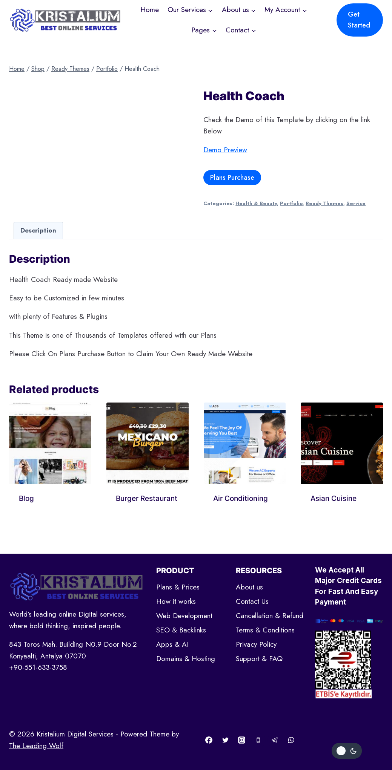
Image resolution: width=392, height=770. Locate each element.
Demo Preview (225, 150)
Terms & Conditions (265, 630)
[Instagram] (242, 740)
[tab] (38, 230)
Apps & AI (172, 644)
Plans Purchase (232, 177)
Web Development (184, 616)
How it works (176, 601)
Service (356, 203)
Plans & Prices (178, 587)
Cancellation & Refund (269, 616)
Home (149, 10)
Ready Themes (324, 203)
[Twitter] (225, 740)
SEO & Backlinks (181, 630)
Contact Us (252, 601)
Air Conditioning (240, 498)
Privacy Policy (256, 644)
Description (38, 230)
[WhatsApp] (291, 740)
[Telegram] (274, 740)
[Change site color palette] (347, 751)
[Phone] (258, 740)
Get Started (359, 19)
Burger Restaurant (146, 498)
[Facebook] (209, 740)
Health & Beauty (256, 203)
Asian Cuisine (334, 498)
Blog (26, 498)
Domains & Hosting (185, 659)
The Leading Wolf (36, 746)
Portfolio (291, 203)
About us (249, 587)
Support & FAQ (259, 659)
